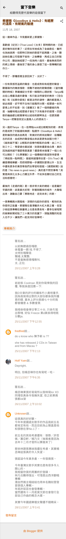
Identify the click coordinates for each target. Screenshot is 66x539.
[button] (62, 21)
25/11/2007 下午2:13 (27, 351)
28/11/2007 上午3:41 (27, 507)
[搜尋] (62, 8)
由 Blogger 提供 (33, 531)
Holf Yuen (21, 360)
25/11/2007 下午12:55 (28, 321)
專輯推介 (9, 228)
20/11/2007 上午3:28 (27, 268)
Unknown (20, 413)
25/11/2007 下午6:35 (27, 377)
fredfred (19, 331)
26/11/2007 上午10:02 (28, 404)
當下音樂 (28, 7)
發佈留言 (11, 515)
